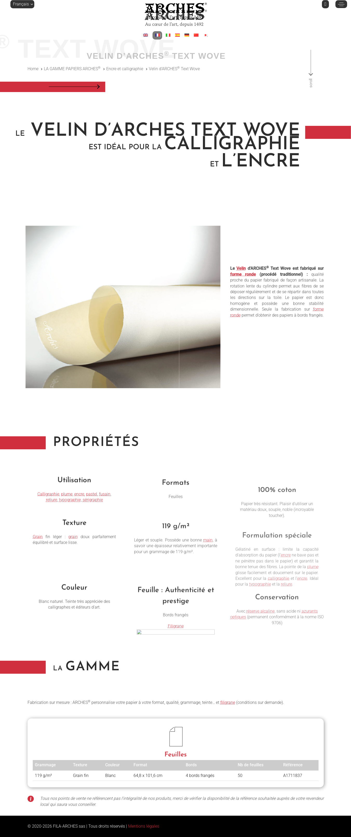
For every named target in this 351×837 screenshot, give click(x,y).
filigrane (227, 702)
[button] (22, 4)
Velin (241, 302)
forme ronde (243, 308)
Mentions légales (143, 826)
